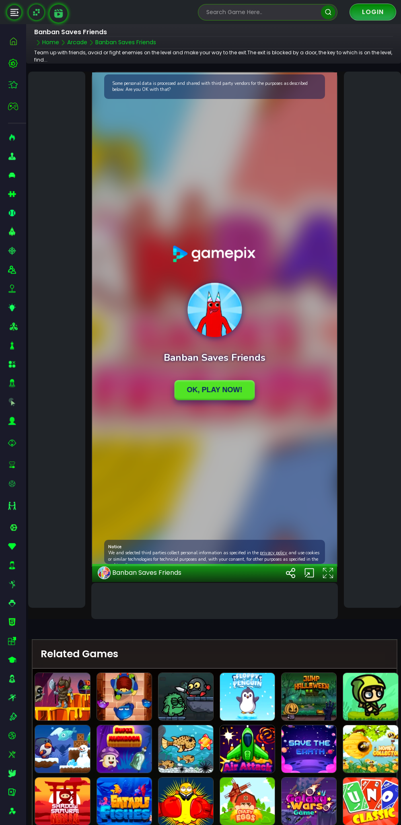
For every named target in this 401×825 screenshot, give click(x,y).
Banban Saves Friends (139, 572)
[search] (328, 12)
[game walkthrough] (58, 13)
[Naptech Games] (36, 12)
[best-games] (17, 63)
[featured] (17, 85)
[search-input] (261, 12)
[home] (17, 41)
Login (373, 11)
